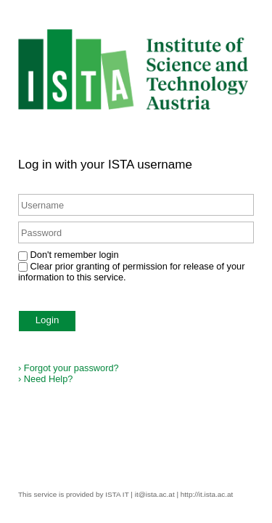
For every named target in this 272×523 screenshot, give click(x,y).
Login (47, 320)
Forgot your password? (68, 367)
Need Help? (45, 378)
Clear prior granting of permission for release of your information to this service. (131, 272)
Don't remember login (74, 254)
